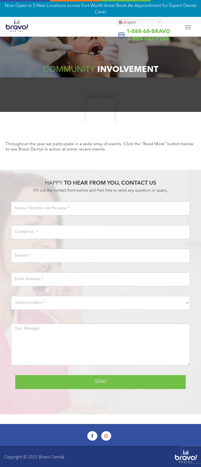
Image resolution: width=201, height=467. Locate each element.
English (127, 22)
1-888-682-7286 (148, 39)
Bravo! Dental (51, 457)
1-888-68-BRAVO (148, 31)
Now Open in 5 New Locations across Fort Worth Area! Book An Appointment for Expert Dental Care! (101, 9)
